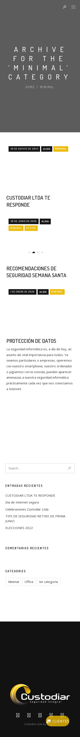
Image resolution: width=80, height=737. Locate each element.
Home (30, 87)
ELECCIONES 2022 (19, 528)
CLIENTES (57, 721)
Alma (46, 209)
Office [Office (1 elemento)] (29, 582)
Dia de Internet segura (22, 502)
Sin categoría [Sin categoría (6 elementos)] (48, 582)
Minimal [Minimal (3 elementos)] (13, 582)
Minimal (47, 87)
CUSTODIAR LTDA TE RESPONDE (28, 261)
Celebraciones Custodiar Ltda (26, 509)
